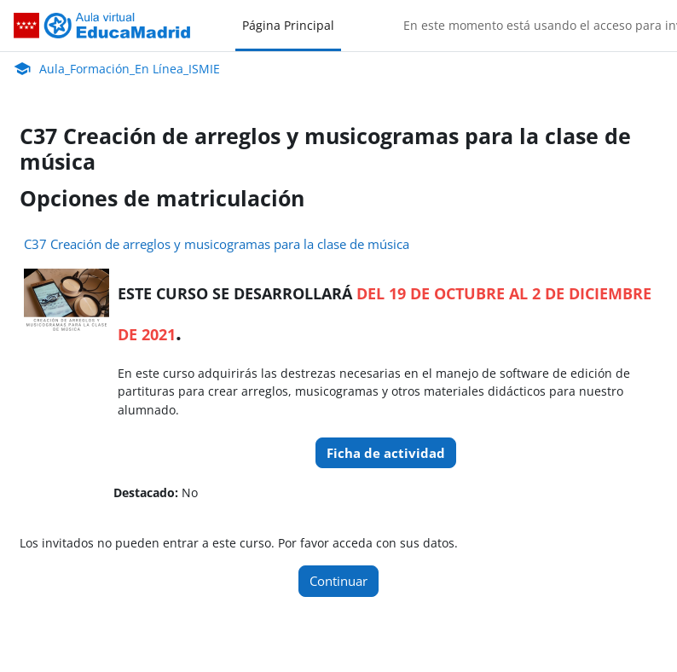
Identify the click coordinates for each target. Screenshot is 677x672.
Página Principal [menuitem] (288, 25)
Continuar (338, 580)
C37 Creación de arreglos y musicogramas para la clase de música (216, 243)
